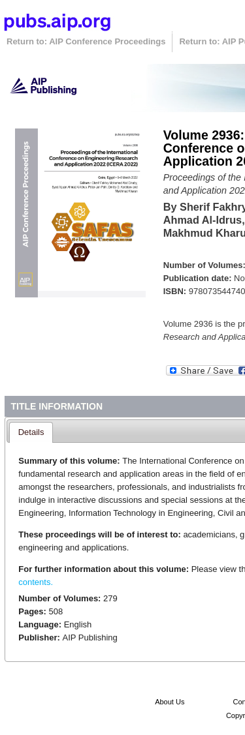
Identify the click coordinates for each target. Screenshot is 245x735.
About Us (169, 702)
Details (31, 432)
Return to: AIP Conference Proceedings (86, 41)
